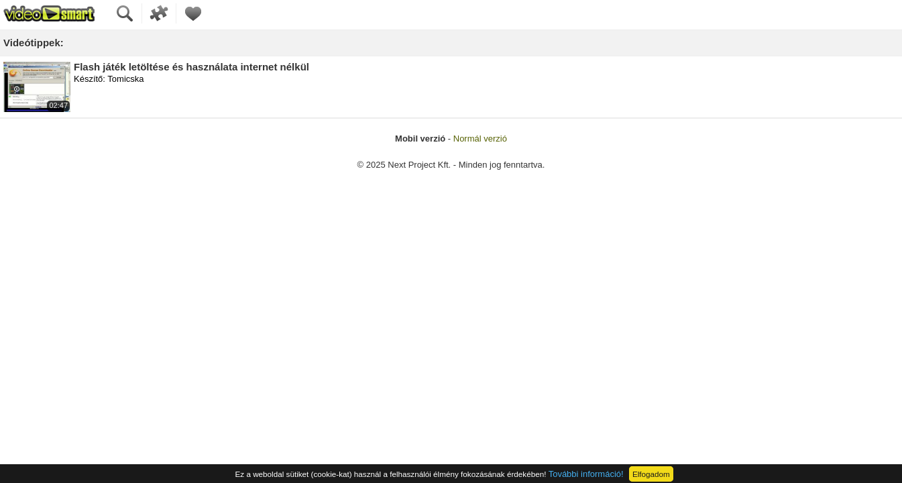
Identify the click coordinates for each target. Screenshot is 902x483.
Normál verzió (480, 138)
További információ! (586, 474)
